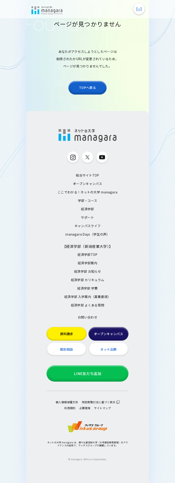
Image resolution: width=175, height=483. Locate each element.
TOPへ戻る (87, 87)
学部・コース (87, 200)
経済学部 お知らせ (87, 271)
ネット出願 (108, 349)
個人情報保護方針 (67, 402)
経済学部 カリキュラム (87, 279)
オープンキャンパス (87, 183)
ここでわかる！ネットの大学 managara (87, 192)
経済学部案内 (87, 263)
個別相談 (66, 349)
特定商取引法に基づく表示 (99, 402)
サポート (87, 217)
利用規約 (69, 408)
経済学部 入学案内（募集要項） (87, 296)
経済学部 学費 (87, 288)
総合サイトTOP (87, 175)
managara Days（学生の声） (87, 234)
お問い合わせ (87, 317)
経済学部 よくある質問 (87, 305)
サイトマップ (102, 408)
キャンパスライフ (88, 226)
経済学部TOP (87, 254)
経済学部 (87, 209)
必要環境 (84, 408)
